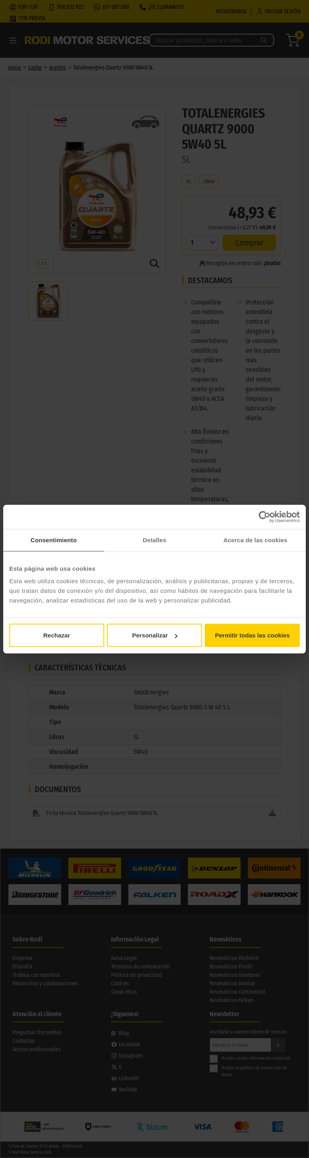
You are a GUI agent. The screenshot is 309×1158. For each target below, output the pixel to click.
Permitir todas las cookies (252, 635)
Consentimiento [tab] (54, 539)
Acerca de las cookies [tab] (255, 539)
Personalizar (154, 635)
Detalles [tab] (154, 539)
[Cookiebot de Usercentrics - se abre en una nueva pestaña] (264, 517)
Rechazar (56, 635)
